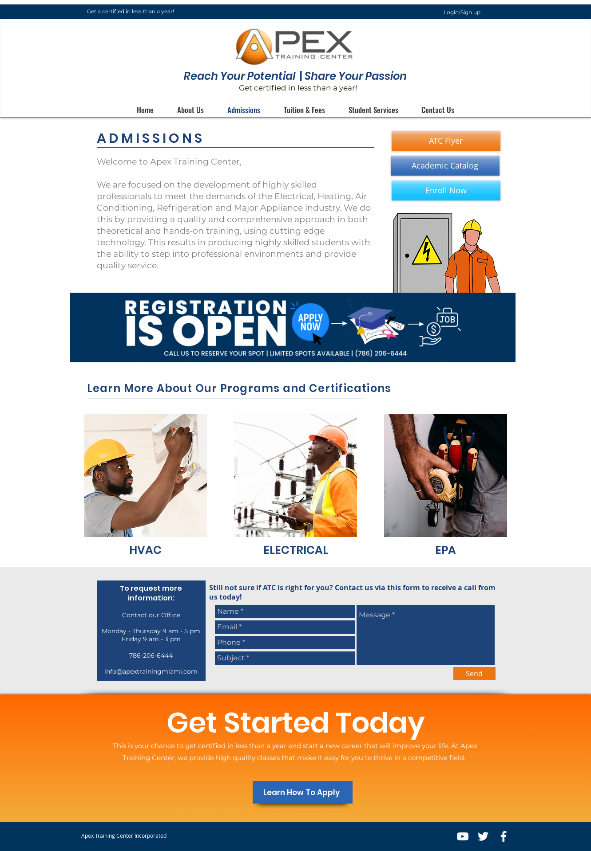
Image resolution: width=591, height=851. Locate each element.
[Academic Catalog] (445, 166)
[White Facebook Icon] (503, 836)
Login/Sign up (462, 12)
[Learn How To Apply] (303, 792)
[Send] (474, 673)
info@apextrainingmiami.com (151, 671)
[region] (146, 487)
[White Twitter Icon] (483, 836)
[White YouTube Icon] (463, 836)
